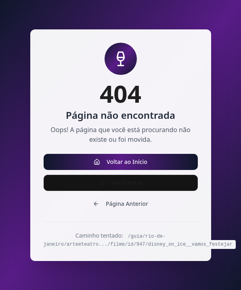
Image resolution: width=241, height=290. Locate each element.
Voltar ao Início (120, 162)
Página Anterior (120, 203)
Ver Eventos (120, 182)
